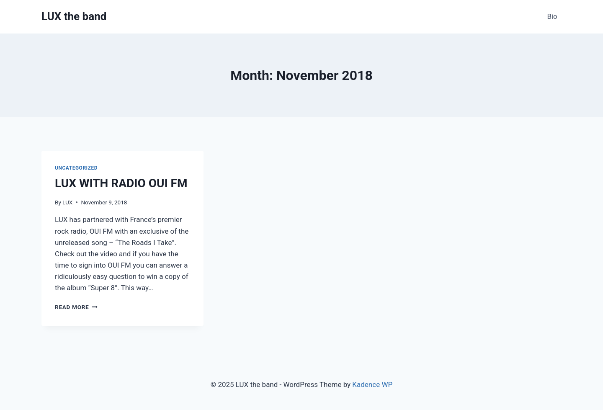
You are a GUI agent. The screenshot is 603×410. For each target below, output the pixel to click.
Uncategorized (76, 168)
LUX (67, 202)
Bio (552, 16)
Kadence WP (372, 384)
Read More (76, 307)
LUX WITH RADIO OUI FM (121, 183)
